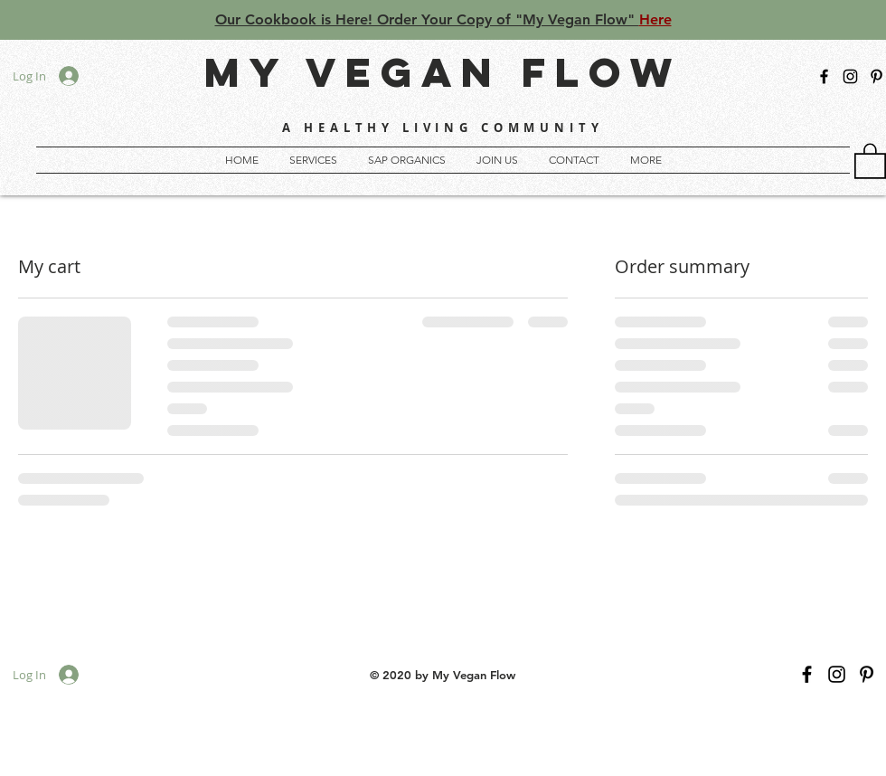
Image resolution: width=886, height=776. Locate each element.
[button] (646, 160)
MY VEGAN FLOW (443, 72)
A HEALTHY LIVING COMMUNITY (442, 127)
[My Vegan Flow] (876, 76)
